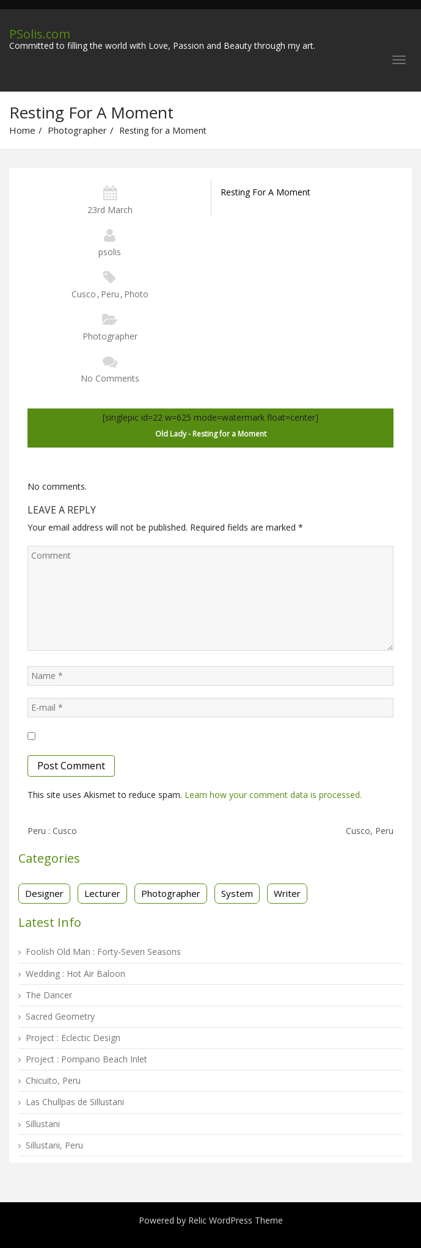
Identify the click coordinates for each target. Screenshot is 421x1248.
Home (22, 130)
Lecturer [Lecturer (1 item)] (102, 893)
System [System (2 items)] (237, 893)
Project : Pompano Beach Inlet (86, 1059)
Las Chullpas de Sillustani (75, 1102)
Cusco (83, 294)
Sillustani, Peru (54, 1145)
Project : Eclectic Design (73, 1037)
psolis (109, 252)
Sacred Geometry (60, 1016)
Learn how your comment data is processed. (273, 794)
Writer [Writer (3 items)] (287, 893)
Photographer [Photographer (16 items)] (170, 893)
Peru (110, 294)
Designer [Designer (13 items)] (44, 893)
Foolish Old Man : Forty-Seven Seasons (103, 951)
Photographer (77, 130)
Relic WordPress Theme (235, 1220)
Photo (136, 294)
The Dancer (49, 995)
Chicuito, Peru (53, 1080)
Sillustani (43, 1124)
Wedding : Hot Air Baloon (75, 973)
